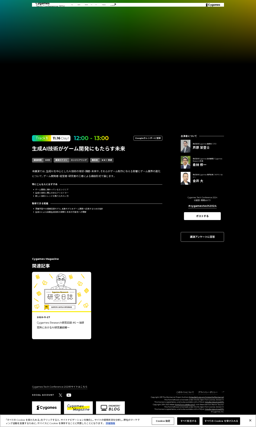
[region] (128, 309)
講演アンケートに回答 (202, 236)
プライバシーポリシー (200, 392)
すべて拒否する (188, 420)
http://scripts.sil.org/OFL (214, 402)
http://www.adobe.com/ (185, 404)
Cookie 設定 (218, 392)
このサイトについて (177, 392)
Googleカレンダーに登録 (148, 138)
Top (74, 13)
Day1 (119, 13)
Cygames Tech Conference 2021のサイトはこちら (59, 387)
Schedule (105, 13)
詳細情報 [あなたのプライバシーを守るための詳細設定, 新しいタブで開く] (110, 423)
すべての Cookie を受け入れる (221, 420)
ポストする (202, 216)
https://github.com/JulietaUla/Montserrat (206, 397)
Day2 (130, 13)
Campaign (147, 13)
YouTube (168, 13)
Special (87, 13)
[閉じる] (250, 420)
